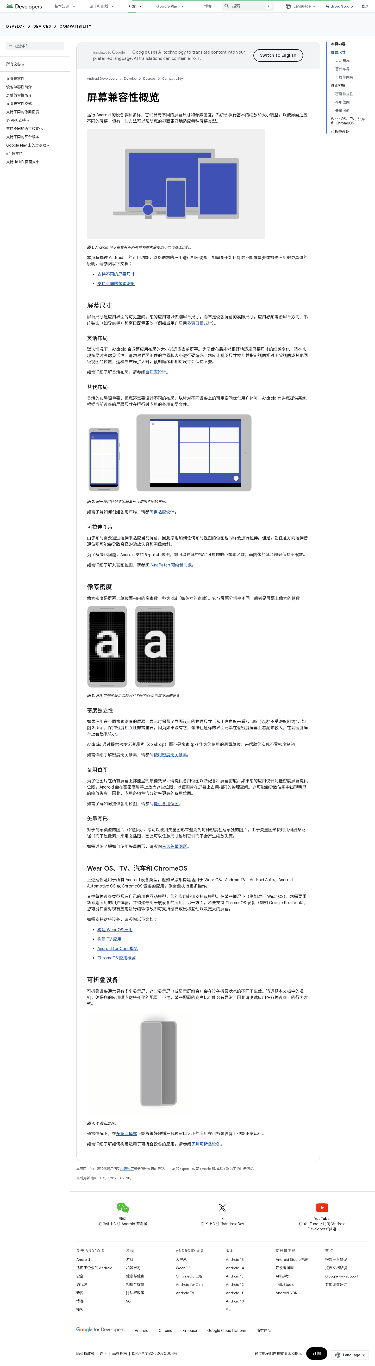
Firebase (190, 1330)
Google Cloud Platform (226, 1330)
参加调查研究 (336, 1284)
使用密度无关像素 (170, 755)
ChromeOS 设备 (189, 1276)
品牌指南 (119, 1353)
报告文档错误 (336, 1268)
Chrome (165, 1330)
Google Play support (341, 1276)
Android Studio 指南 (292, 1259)
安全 (80, 1276)
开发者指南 (285, 1268)
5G (128, 1301)
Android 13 (234, 1276)
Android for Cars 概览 (117, 948)
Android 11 (234, 1293)
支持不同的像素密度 (116, 283)
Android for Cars (189, 1284)
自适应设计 (155, 372)
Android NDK (286, 1293)
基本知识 (61, 6)
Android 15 (235, 1259)
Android (83, 1259)
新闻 (80, 1293)
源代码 (81, 1284)
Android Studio (339, 6)
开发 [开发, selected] (132, 6)
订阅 (316, 1353)
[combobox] (248, 6)
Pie (228, 1309)
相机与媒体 (135, 1284)
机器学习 (133, 1268)
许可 (103, 1353)
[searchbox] (35, 46)
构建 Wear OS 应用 (115, 930)
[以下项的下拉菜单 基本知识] (76, 6)
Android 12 (235, 1284)
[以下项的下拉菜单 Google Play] (185, 6)
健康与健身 (135, 1276)
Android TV (185, 1293)
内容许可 (127, 1169)
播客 (80, 1309)
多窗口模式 (197, 323)
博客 (208, 6)
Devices (42, 26)
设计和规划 (99, 6)
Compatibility (75, 26)
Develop (15, 26)
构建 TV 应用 (109, 939)
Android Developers (102, 78)
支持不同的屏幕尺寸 (116, 274)
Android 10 (235, 1301)
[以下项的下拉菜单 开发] (143, 6)
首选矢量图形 (174, 846)
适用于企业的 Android (94, 1268)
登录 (365, 6)
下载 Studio (285, 1284)
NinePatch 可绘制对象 (171, 565)
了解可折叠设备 (205, 1144)
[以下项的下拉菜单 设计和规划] (115, 6)
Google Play (167, 6)
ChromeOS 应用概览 (116, 958)
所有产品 (264, 1330)
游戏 (129, 1259)
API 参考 (282, 1276)
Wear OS (183, 1268)
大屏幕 (181, 1259)
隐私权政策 (135, 1293)
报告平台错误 (336, 1259)
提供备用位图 (166, 804)
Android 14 (235, 1268)
